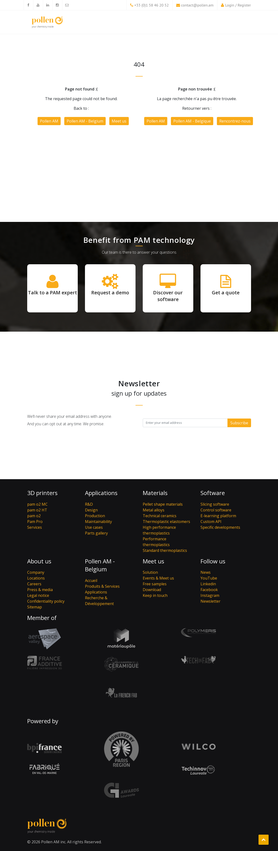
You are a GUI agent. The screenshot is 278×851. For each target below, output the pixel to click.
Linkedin (208, 584)
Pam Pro (35, 521)
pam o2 (34, 515)
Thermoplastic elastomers (166, 521)
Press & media (40, 589)
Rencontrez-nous (235, 121)
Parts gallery (96, 533)
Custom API (210, 521)
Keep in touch (155, 595)
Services (34, 527)
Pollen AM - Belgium (85, 121)
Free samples (155, 584)
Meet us (119, 121)
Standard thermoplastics (165, 550)
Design (91, 510)
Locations (36, 578)
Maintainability (98, 521)
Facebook (209, 589)
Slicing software (214, 504)
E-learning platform (218, 515)
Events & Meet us (158, 578)
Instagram (209, 595)
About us (39, 561)
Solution (150, 572)
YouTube (208, 578)
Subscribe (239, 423)
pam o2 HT (37, 510)
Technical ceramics (159, 515)
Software (212, 493)
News (205, 572)
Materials (155, 493)
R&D (89, 504)
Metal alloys (153, 510)
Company (35, 572)
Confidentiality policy (46, 601)
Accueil (91, 580)
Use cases (94, 527)
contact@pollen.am (197, 5)
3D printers (42, 493)
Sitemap (34, 607)
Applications (101, 493)
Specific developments (220, 527)
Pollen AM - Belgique (192, 121)
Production (95, 515)
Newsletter (210, 601)
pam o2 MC (37, 504)
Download (152, 589)
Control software (215, 510)
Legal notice (38, 595)
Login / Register (238, 5)
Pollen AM (49, 121)
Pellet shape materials (163, 504)
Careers (34, 584)
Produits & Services (102, 586)
